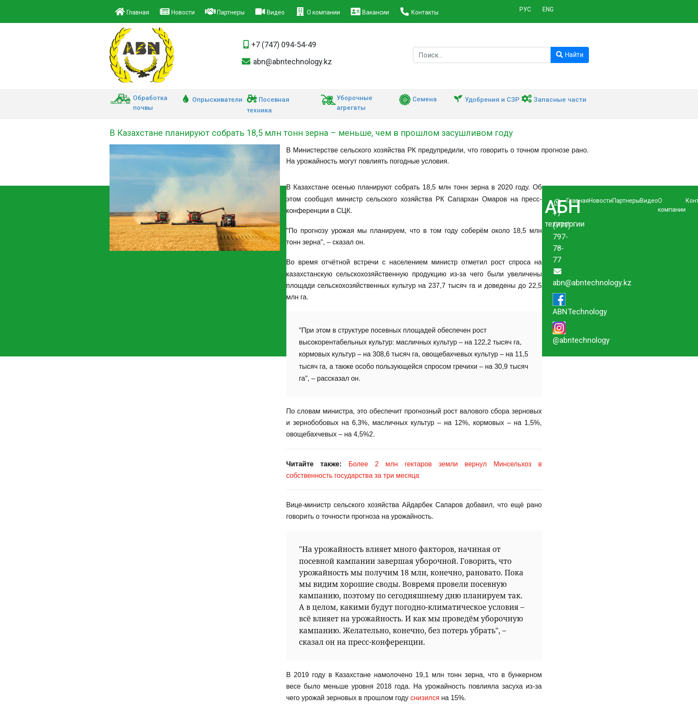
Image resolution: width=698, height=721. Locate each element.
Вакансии (369, 11)
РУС (525, 9)
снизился (424, 697)
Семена (418, 99)
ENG (548, 9)
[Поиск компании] (482, 55)
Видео (270, 11)
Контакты (418, 11)
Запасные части (554, 99)
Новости (177, 11)
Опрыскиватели (212, 99)
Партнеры (225, 11)
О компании (317, 11)
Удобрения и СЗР (486, 99)
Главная (132, 11)
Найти (569, 55)
